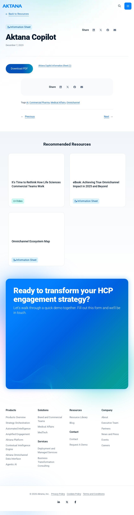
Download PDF (19, 68)
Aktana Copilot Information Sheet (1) (54, 65)
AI (27, 102)
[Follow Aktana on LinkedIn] (59, 506)
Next (106, 116)
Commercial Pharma (39, 102)
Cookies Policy (74, 498)
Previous (30, 116)
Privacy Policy (58, 498)
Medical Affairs (58, 102)
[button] (119, 6)
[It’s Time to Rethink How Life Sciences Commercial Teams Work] (36, 181)
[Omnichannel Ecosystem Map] (36, 242)
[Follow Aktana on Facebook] (75, 506)
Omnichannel (73, 102)
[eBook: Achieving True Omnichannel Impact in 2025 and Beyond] (98, 181)
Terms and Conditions (94, 498)
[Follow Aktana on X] (67, 506)
